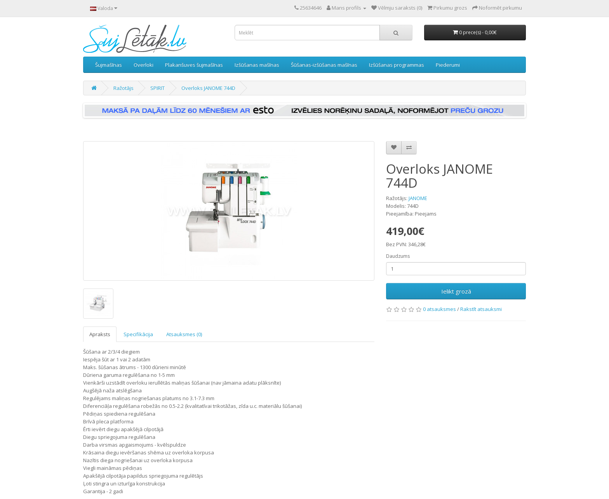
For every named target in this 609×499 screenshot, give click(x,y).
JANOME (418, 198)
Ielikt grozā (456, 291)
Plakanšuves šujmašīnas (194, 64)
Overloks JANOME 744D (208, 88)
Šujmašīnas (108, 64)
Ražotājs (123, 88)
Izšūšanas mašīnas (257, 64)
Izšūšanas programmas (396, 64)
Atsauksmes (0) (184, 334)
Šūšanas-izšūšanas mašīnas (324, 64)
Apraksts (99, 334)
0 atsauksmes (439, 309)
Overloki (143, 64)
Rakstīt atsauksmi (481, 309)
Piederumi (448, 64)
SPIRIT (157, 88)
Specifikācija (138, 334)
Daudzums (398, 256)
